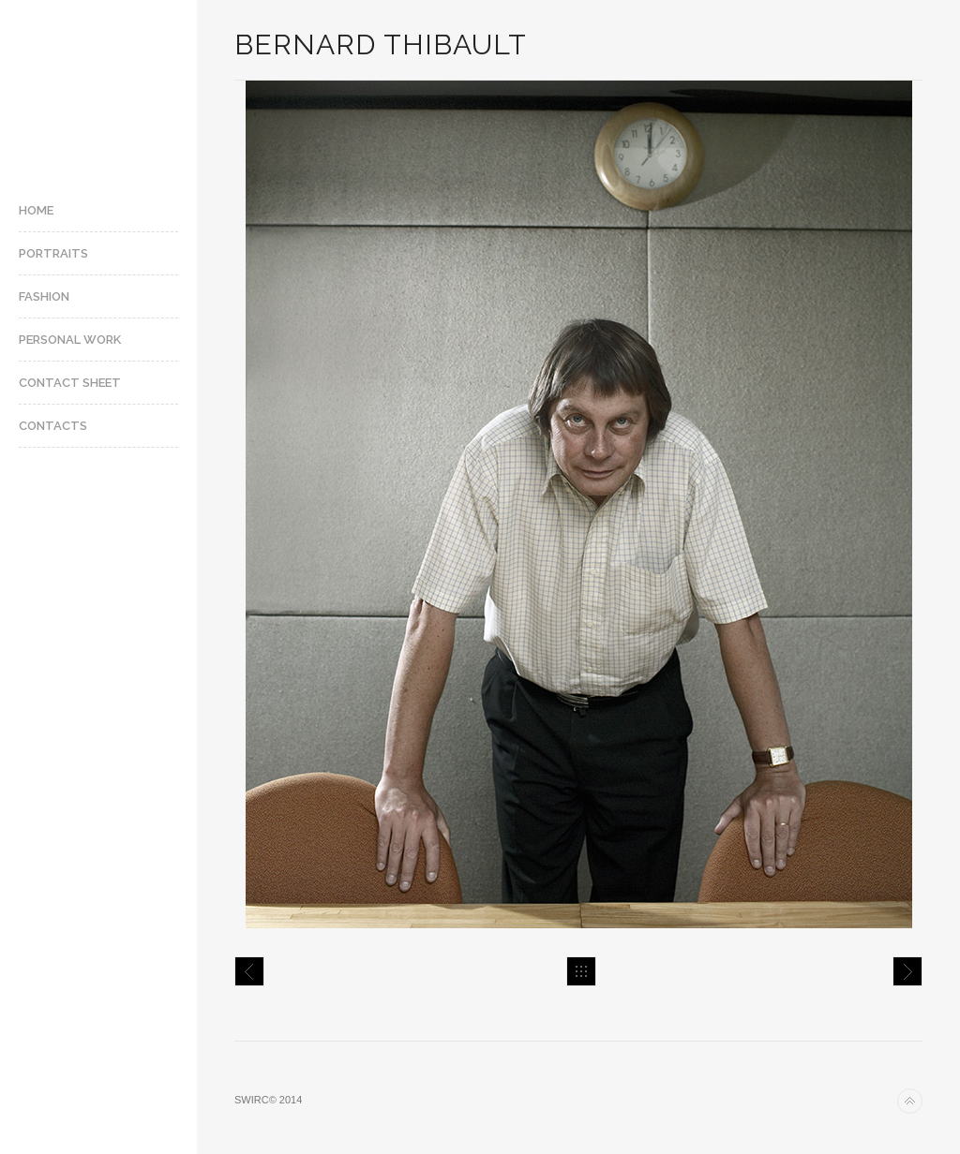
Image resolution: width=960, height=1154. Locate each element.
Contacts (53, 426)
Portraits (53, 253)
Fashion (44, 296)
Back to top (909, 1101)
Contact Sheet (70, 383)
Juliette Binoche (907, 971)
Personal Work (70, 340)
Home (36, 210)
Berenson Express (249, 971)
